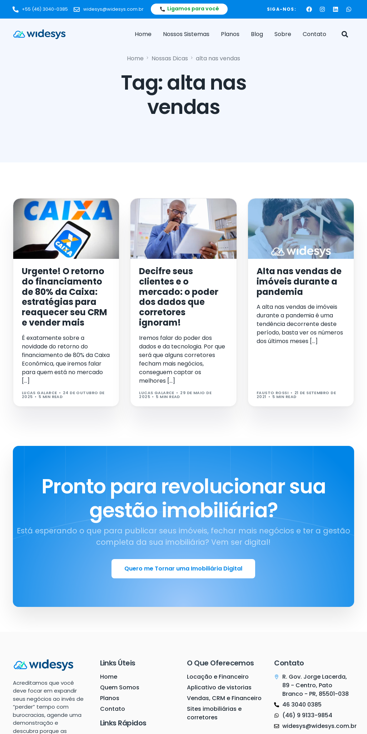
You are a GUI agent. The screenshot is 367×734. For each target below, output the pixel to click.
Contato (314, 34)
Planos (230, 34)
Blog (257, 34)
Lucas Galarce (39, 393)
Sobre (282, 34)
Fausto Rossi (272, 393)
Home (143, 34)
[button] (345, 34)
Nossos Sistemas (186, 34)
